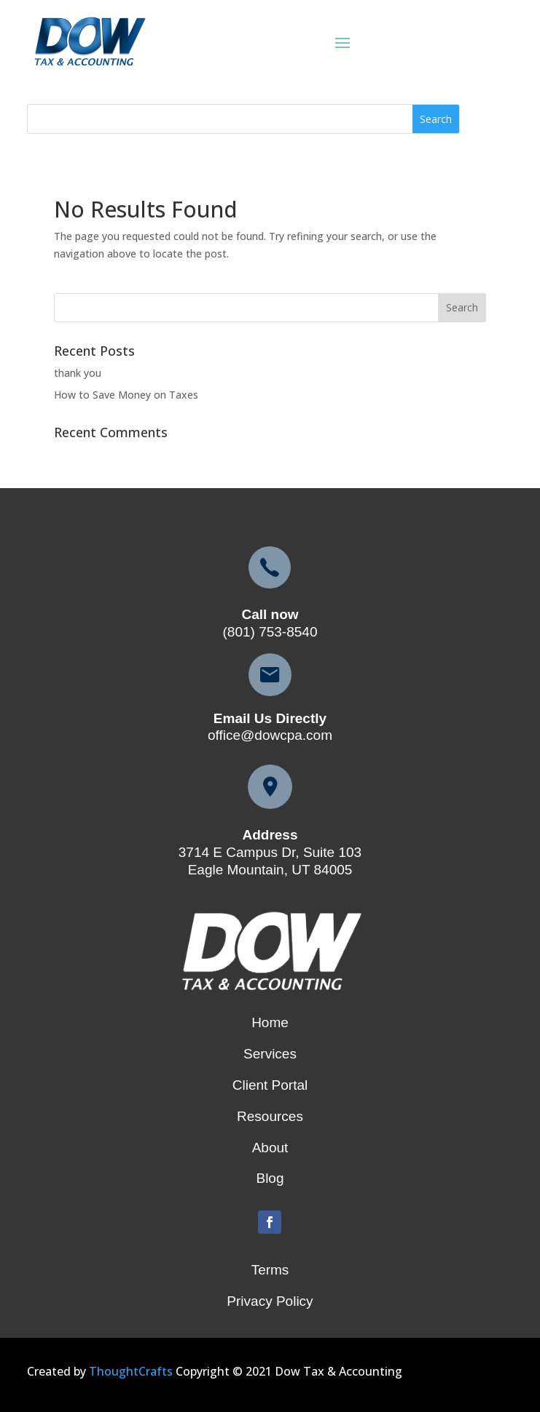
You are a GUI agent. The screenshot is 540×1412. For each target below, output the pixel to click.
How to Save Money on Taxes (126, 395)
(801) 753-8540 (270, 631)
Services (270, 1053)
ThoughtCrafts (131, 1371)
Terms (270, 1269)
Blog (269, 1178)
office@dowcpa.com (270, 735)
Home (270, 1022)
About (270, 1147)
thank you (77, 373)
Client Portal (270, 1085)
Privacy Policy (270, 1301)
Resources (270, 1116)
